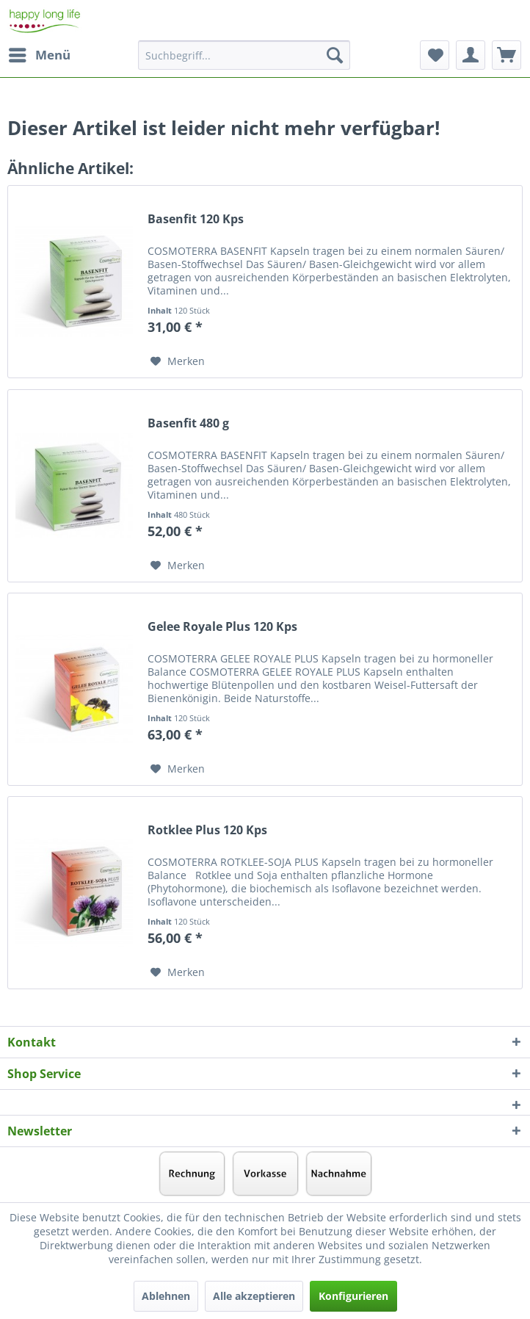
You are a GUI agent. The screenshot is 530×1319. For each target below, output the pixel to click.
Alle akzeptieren (254, 1296)
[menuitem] (39, 55)
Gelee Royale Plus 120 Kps (222, 627)
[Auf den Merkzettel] (177, 361)
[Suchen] (334, 55)
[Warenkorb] (506, 55)
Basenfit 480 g (188, 423)
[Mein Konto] (470, 55)
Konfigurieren (353, 1296)
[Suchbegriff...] (244, 55)
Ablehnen (166, 1296)
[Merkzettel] (434, 55)
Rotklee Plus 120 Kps (207, 830)
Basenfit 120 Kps (196, 219)
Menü (39, 53)
